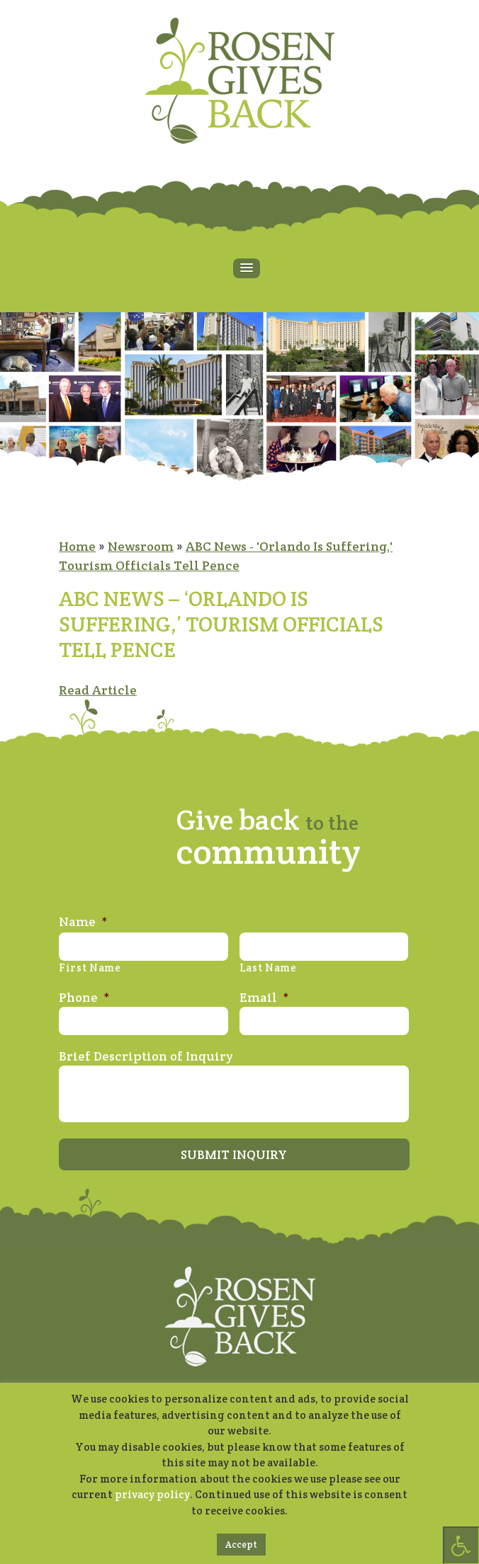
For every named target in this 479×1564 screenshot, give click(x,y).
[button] (246, 268)
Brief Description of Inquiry (145, 1056)
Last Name (268, 967)
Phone (84, 997)
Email (264, 997)
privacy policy (152, 1494)
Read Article (98, 690)
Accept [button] (241, 1545)
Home (77, 546)
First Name (90, 967)
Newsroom (141, 546)
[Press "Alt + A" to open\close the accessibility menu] (461, 1545)
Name (83, 921)
